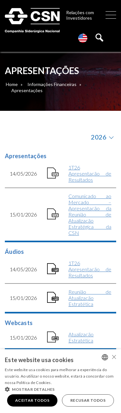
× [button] (113, 356)
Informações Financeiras (51, 84)
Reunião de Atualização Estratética (89, 298)
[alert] (60, 381)
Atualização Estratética (81, 337)
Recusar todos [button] (88, 400)
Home (12, 84)
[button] (60, 389)
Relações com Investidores (80, 15)
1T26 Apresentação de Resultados (89, 173)
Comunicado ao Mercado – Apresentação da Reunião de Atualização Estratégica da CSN (89, 214)
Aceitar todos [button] (32, 400)
